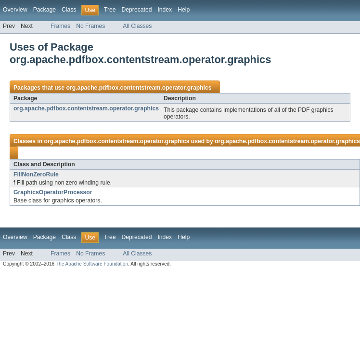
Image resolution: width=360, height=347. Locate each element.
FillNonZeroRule (36, 174)
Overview (15, 9)
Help (184, 9)
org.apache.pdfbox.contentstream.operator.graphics (138, 87)
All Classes (137, 26)
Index (164, 9)
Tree (110, 9)
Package (44, 9)
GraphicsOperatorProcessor (52, 192)
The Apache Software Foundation (92, 264)
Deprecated (137, 9)
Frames (60, 26)
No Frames (90, 26)
